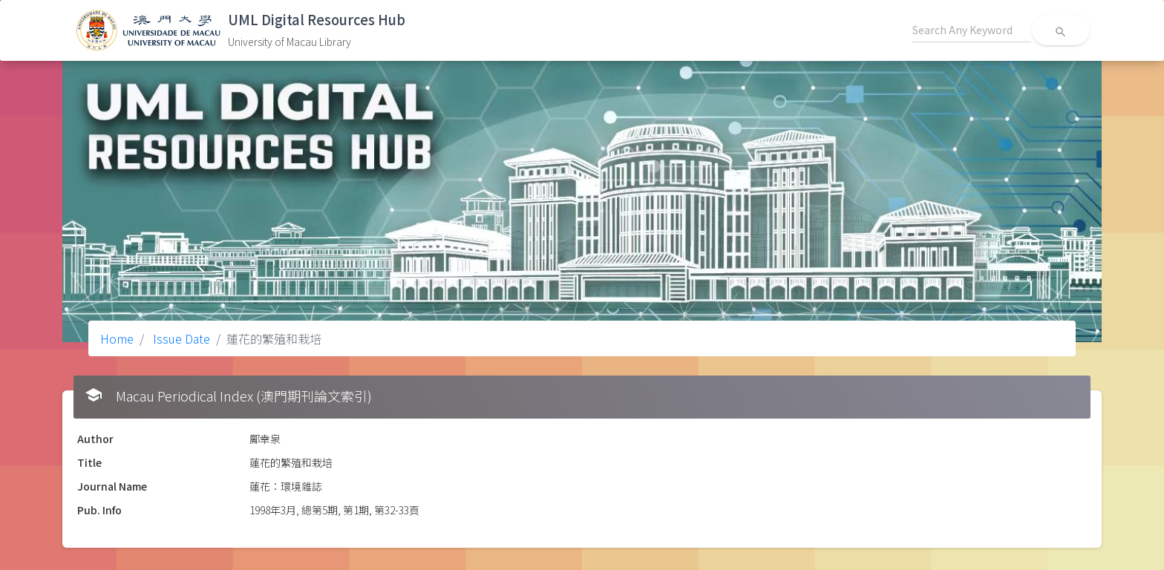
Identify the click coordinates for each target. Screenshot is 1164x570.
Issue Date (180, 338)
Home (117, 338)
